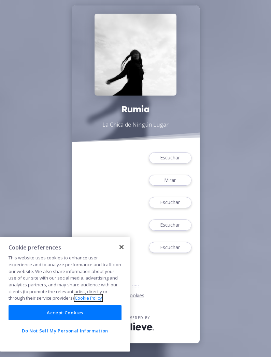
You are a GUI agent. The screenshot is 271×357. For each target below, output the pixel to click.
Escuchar (170, 158)
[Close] (121, 247)
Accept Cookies (65, 313)
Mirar (170, 180)
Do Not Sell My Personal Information (65, 331)
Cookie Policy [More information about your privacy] (88, 298)
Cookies (135, 295)
